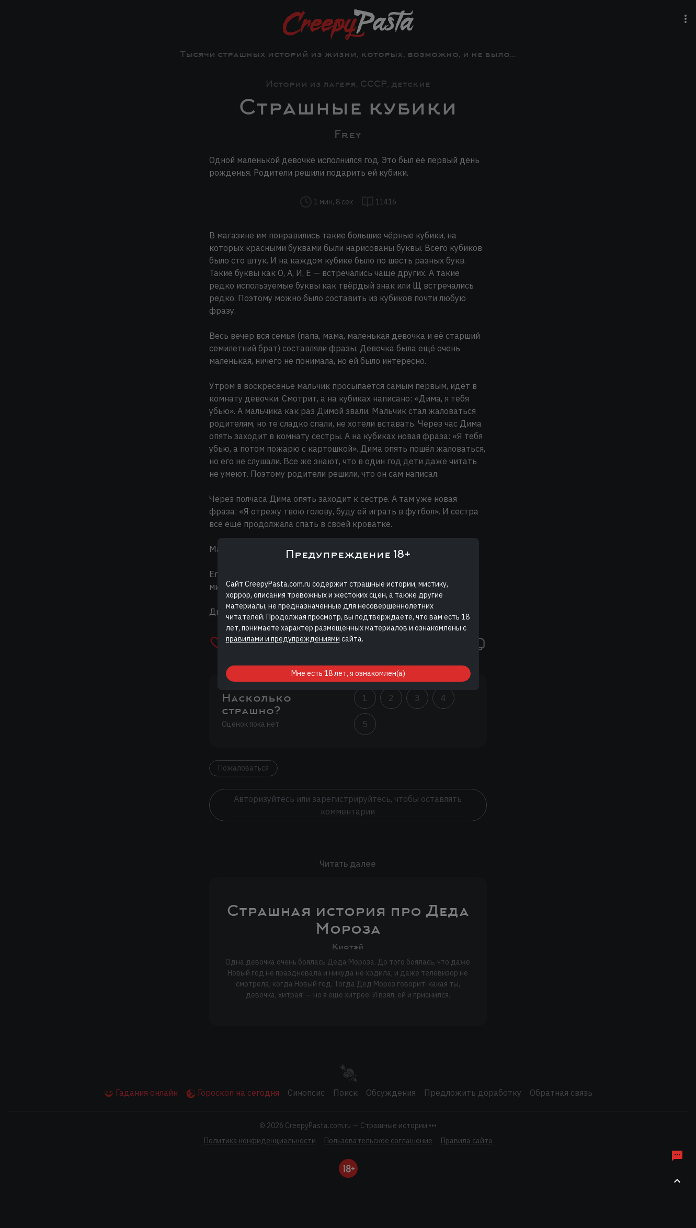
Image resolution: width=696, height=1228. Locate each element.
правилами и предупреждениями (283, 639)
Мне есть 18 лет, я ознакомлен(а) (348, 673)
